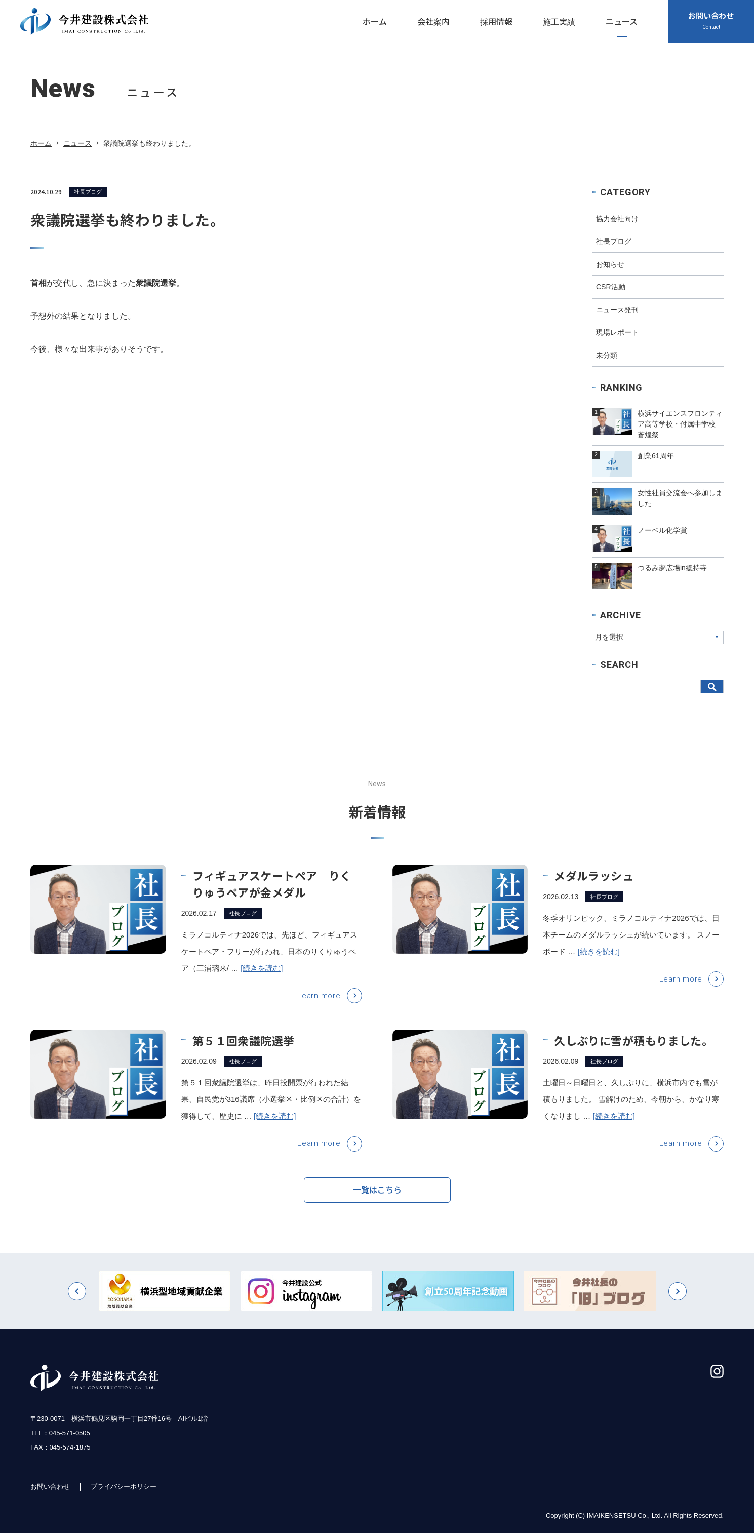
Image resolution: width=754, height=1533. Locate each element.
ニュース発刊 (617, 310)
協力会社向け (617, 219)
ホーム (41, 143)
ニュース (77, 143)
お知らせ (610, 264)
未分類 (606, 355)
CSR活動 (610, 287)
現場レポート (617, 332)
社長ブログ (88, 192)
